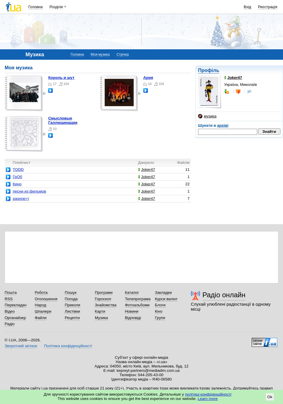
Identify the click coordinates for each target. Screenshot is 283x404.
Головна (35, 7)
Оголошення (46, 299)
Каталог (132, 292)
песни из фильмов (29, 191)
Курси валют (166, 299)
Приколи (72, 305)
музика (207, 116)
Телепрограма (138, 299)
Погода (71, 299)
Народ (40, 305)
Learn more (208, 398)
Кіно (158, 311)
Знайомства (106, 305)
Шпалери (43, 311)
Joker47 (146, 169)
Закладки (163, 292)
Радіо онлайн (224, 295)
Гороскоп (103, 299)
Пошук (71, 292)
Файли (41, 318)
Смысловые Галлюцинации (62, 120)
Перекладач (15, 305)
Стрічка (123, 54)
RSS (9, 299)
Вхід (247, 7)
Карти (100, 311)
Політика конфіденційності (68, 346)
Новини (132, 311)
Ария (148, 77)
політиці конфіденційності (208, 394)
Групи (160, 318)
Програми (104, 292)
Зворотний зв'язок (21, 346)
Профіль (208, 70)
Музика (101, 318)
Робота (41, 292)
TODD (18, 169)
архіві (222, 125)
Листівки (72, 311)
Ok (269, 397)
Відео (10, 311)
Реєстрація (267, 7)
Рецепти (72, 318)
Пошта (11, 292)
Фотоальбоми (137, 305)
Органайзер (15, 318)
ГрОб (17, 177)
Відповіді (133, 318)
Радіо (9, 324)
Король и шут (61, 77)
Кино (17, 184)
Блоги (160, 305)
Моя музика (100, 54)
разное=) (21, 198)
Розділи (56, 7)
